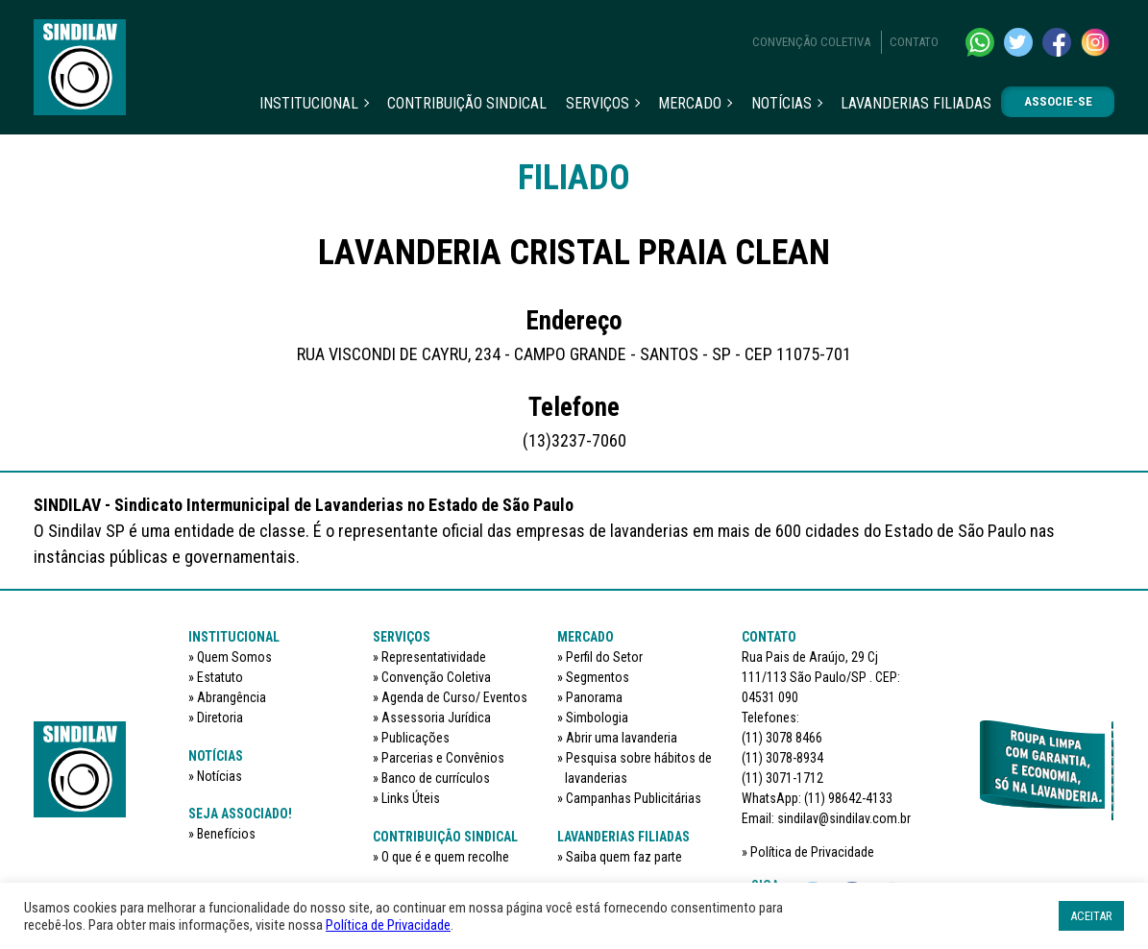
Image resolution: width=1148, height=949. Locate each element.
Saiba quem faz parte (624, 856)
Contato (914, 42)
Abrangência (231, 697)
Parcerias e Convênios (442, 758)
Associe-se (1058, 101)
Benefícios (226, 833)
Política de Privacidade (812, 852)
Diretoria (220, 717)
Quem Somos (234, 657)
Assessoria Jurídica (436, 717)
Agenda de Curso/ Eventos (454, 697)
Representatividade (433, 657)
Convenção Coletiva (811, 42)
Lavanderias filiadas (916, 103)
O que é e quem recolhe (445, 856)
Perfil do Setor (604, 657)
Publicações (415, 737)
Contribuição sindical (467, 103)
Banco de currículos (435, 778)
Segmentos (597, 677)
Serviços (597, 103)
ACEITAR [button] (1091, 916)
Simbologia (597, 717)
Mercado (689, 103)
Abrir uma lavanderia (621, 737)
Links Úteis (410, 798)
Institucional (308, 103)
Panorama (594, 697)
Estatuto (220, 677)
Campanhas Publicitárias (633, 798)
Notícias (781, 103)
